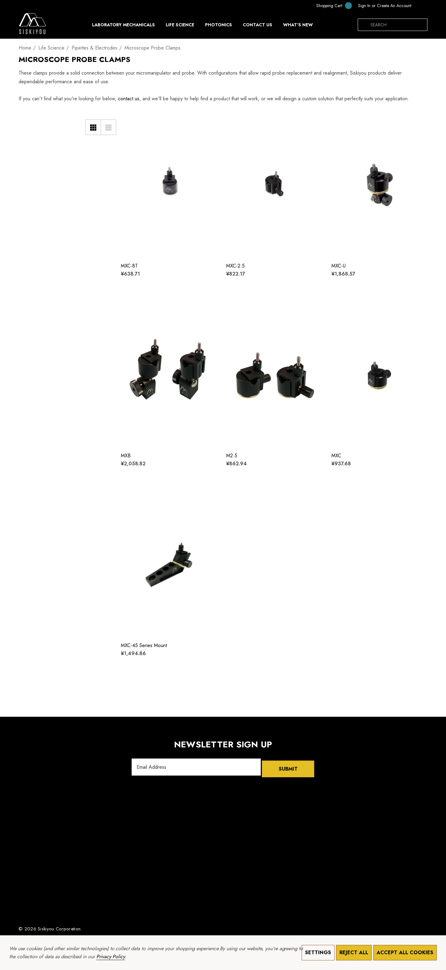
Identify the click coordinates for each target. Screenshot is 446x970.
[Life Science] (180, 26)
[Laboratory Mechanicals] (123, 26)
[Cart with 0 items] (330, 5)
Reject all (353, 952)
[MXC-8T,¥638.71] (169, 185)
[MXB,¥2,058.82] (169, 375)
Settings (318, 952)
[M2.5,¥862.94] (274, 375)
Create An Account (394, 5)
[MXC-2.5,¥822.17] (274, 185)
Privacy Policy (110, 956)
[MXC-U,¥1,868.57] (379, 185)
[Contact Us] (257, 24)
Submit (288, 767)
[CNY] (420, 5)
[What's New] (298, 26)
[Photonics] (218, 26)
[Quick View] (129, 134)
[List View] (108, 127)
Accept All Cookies (405, 952)
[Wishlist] (129, 122)
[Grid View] (93, 127)
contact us (128, 98)
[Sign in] (364, 6)
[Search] (364, 25)
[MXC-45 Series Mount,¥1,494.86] (169, 565)
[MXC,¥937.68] (379, 375)
